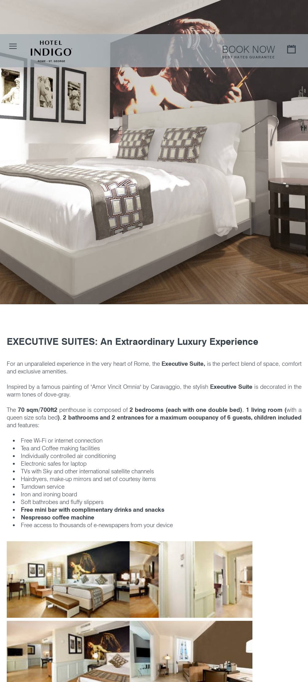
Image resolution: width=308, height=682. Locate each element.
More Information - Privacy (228, 675)
